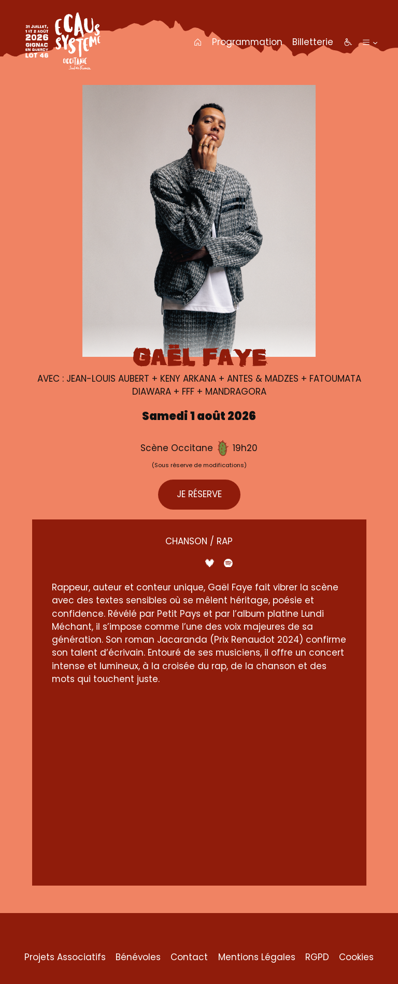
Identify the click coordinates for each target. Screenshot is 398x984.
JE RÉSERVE (199, 494)
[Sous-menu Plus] (375, 42)
